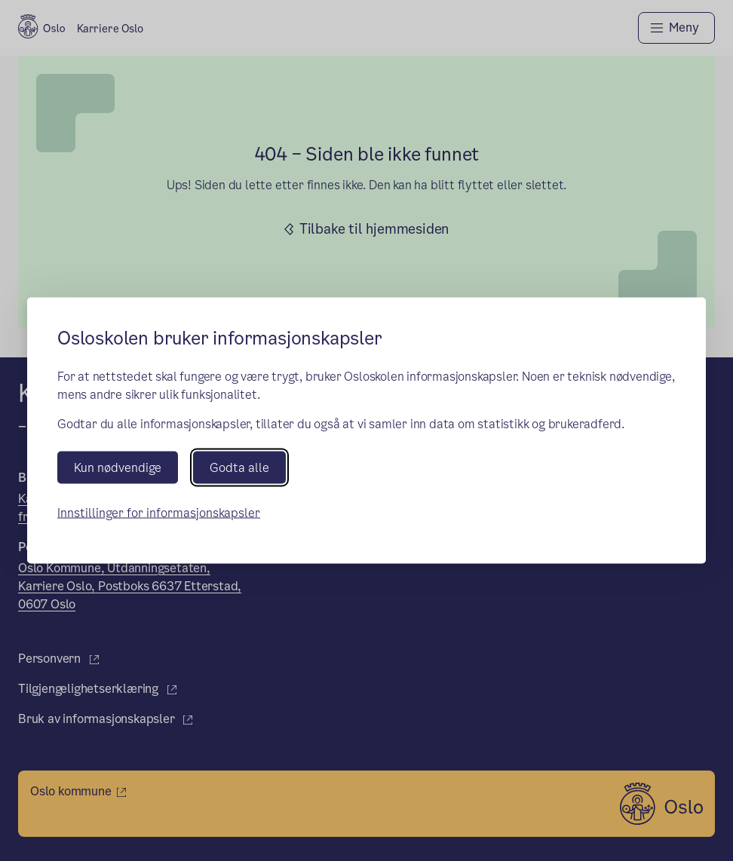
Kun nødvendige (117, 467)
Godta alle (239, 467)
